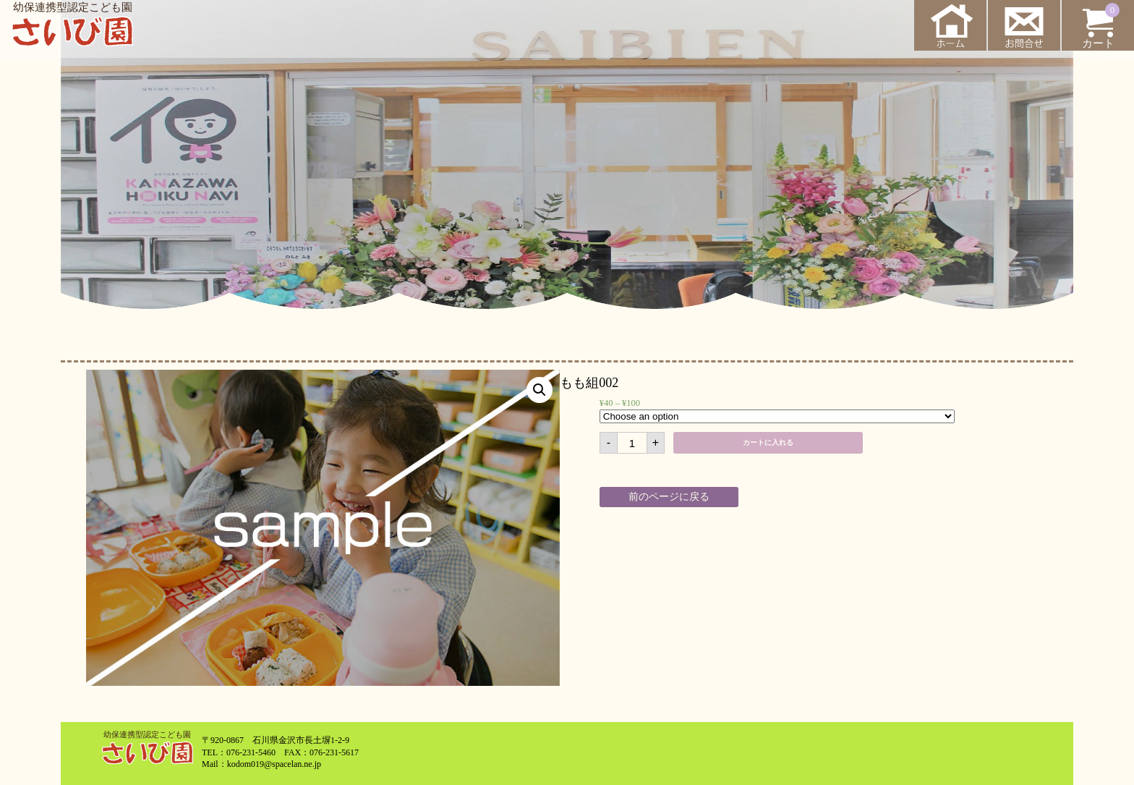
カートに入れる (768, 442)
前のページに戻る (668, 496)
